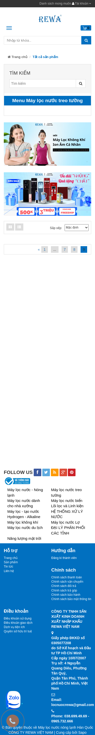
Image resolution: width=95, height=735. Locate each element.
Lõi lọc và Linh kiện (67, 506)
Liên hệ (9, 571)
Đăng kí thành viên (64, 558)
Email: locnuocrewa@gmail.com (71, 702)
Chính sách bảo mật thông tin (71, 599)
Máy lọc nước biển (67, 500)
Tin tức (8, 566)
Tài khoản (81, 3)
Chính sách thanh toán (66, 577)
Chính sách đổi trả (63, 586)
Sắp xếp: (56, 228)
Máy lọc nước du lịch (25, 527)
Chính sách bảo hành (65, 595)
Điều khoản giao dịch (18, 623)
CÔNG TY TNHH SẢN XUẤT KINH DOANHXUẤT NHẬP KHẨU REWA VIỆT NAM (69, 619)
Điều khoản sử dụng (17, 618)
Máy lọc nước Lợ (65, 522)
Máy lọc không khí (22, 522)
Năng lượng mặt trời (24, 538)
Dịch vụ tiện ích (14, 627)
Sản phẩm (11, 562)
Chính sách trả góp (64, 590)
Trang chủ (17, 57)
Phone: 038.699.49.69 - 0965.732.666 (70, 718)
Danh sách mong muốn (55, 3)
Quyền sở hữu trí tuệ (18, 631)
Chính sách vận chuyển (67, 581)
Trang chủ (10, 558)
